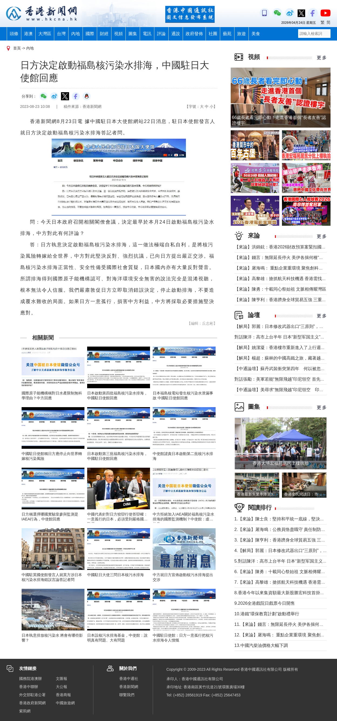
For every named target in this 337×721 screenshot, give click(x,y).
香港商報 (63, 695)
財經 (104, 33)
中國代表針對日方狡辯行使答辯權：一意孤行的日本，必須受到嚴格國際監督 (117, 519)
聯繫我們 (126, 695)
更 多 (321, 57)
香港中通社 (128, 678)
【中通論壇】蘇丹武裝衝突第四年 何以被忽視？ (281, 368)
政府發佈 (194, 33)
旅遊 (241, 33)
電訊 (147, 33)
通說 (175, 33)
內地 (75, 33)
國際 (90, 33)
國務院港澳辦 (30, 678)
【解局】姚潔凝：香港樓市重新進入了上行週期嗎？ (284, 347)
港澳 (28, 33)
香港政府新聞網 (32, 703)
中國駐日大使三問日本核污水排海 (115, 575)
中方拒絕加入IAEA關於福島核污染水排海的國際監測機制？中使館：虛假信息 (183, 519)
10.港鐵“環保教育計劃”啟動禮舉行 (266, 614)
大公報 (61, 687)
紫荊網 (24, 711)
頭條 (14, 33)
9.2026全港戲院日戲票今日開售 (264, 603)
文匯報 (61, 678)
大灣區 (44, 33)
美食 (255, 33)
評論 (161, 33)
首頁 (17, 48)
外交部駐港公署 (32, 695)
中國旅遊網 (65, 703)
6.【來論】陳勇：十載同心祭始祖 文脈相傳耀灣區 (282, 571)
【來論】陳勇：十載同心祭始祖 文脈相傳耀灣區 (280, 289)
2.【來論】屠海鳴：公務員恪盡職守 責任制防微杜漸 (284, 529)
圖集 (132, 33)
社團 (213, 33)
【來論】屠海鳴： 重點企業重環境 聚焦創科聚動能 (283, 268)
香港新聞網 (128, 687)
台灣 (61, 33)
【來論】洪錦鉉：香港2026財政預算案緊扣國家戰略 (284, 247)
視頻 (118, 33)
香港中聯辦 (28, 687)
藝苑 (227, 33)
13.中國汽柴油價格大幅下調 (261, 645)
